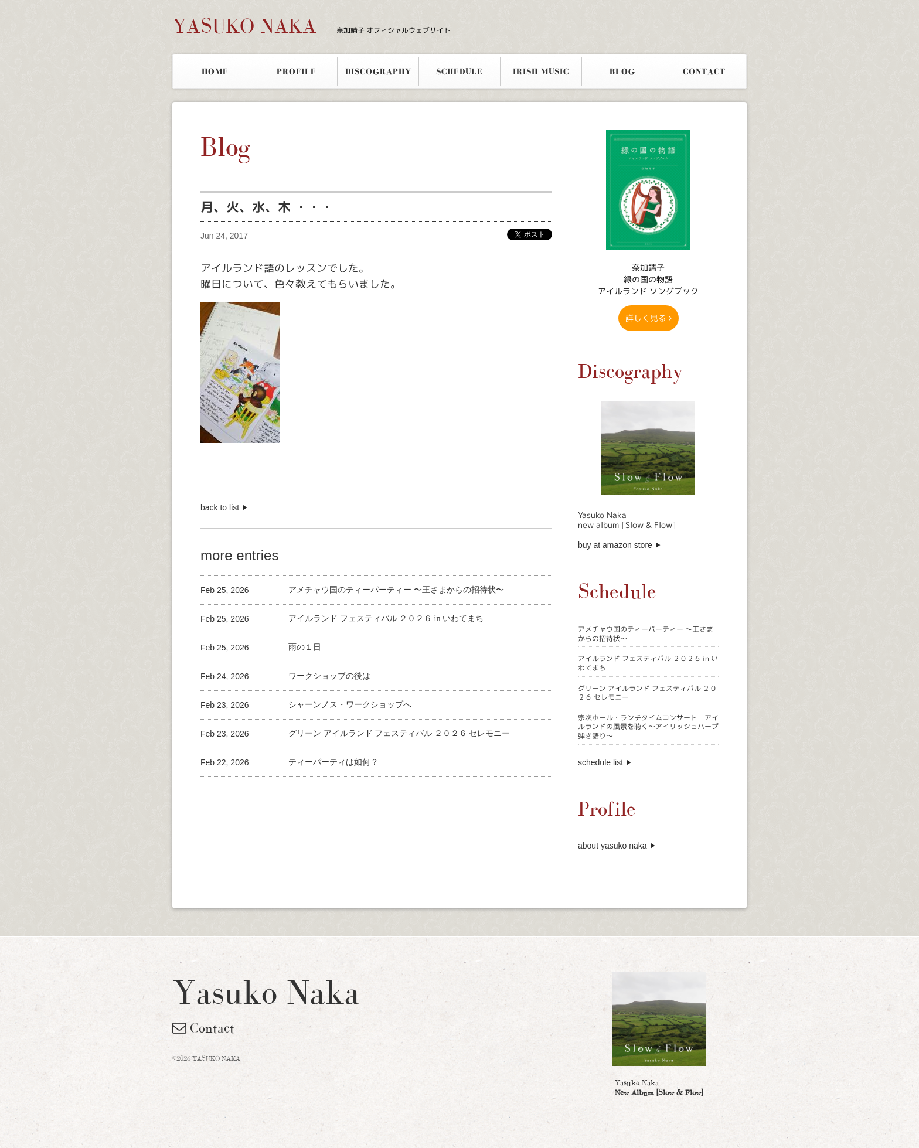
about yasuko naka (612, 845)
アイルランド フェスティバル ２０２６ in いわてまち (648, 663)
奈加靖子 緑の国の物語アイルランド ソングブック (648, 279)
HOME (215, 71)
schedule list (600, 762)
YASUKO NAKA (311, 26)
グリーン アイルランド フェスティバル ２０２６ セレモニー (647, 693)
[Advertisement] (337, 796)
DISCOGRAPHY (378, 71)
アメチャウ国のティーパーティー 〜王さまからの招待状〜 (645, 633)
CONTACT (704, 71)
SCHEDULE (459, 71)
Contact (203, 1027)
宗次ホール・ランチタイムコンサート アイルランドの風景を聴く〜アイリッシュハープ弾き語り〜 (648, 727)
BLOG (622, 71)
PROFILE (296, 71)
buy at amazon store (615, 545)
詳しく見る (648, 317)
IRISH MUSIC (541, 71)
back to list (219, 507)
